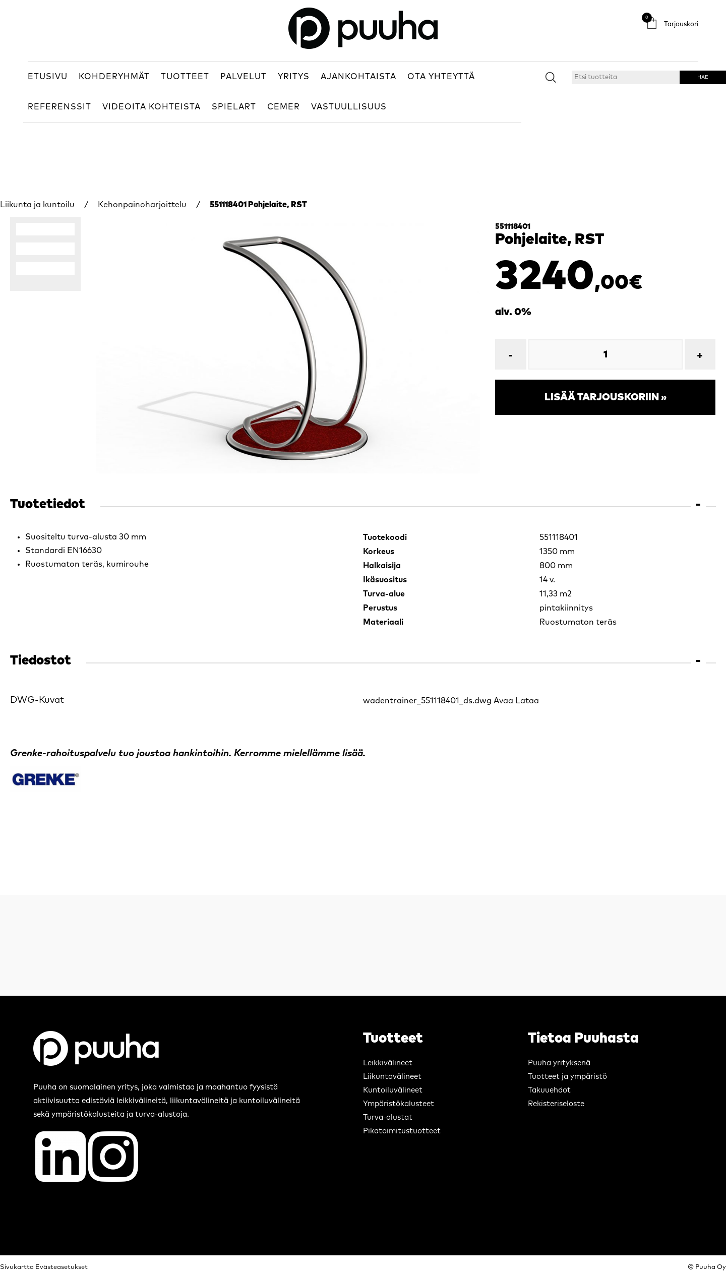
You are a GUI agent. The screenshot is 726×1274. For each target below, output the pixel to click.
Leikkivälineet (387, 1063)
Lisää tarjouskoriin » (605, 397)
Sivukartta (17, 1267)
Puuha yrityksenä (559, 1063)
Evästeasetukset (61, 1267)
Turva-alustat (387, 1117)
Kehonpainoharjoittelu (142, 205)
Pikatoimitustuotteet (402, 1131)
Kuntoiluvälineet (392, 1090)
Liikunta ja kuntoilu (37, 205)
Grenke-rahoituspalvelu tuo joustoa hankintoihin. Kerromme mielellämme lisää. (188, 753)
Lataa (527, 701)
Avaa (503, 701)
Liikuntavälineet (392, 1076)
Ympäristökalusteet (398, 1104)
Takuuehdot (549, 1090)
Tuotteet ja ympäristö (567, 1076)
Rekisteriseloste (556, 1104)
